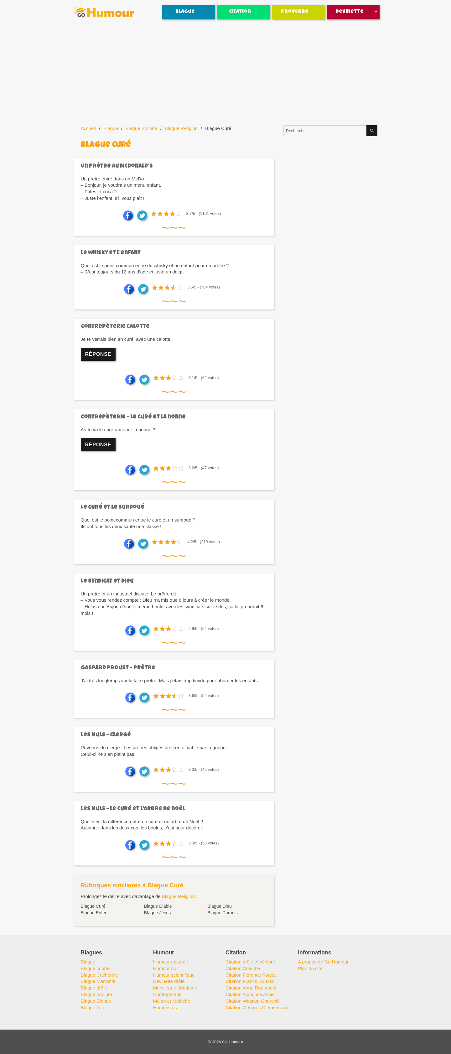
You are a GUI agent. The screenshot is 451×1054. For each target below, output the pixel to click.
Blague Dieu (219, 906)
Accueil (88, 128)
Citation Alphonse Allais (250, 994)
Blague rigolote (96, 994)
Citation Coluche (243, 968)
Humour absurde (170, 961)
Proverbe (294, 11)
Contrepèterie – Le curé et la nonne (133, 417)
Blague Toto (93, 1007)
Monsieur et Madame (175, 987)
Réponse (98, 354)
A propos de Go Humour (323, 961)
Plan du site (310, 968)
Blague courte (95, 968)
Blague (185, 11)
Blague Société (141, 128)
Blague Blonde (96, 1001)
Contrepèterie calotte (115, 327)
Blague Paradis (222, 912)
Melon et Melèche (171, 1001)
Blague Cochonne (99, 975)
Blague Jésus (157, 912)
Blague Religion (181, 128)
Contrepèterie (167, 994)
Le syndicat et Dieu (107, 581)
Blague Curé (93, 906)
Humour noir (166, 968)
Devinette (349, 11)
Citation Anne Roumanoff (252, 987)
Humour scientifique (174, 975)
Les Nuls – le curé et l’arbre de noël (133, 809)
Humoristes (165, 1007)
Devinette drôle (169, 981)
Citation (240, 11)
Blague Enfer (93, 912)
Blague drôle (94, 987)
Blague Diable (158, 906)
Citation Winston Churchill (252, 1001)
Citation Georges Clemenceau (257, 1007)
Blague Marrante (98, 981)
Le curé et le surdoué (112, 507)
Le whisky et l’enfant (111, 253)
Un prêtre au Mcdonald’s (117, 166)
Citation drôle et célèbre (250, 961)
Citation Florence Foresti (251, 975)
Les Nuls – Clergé (106, 735)
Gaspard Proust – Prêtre (118, 668)
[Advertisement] (227, 73)
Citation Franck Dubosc (250, 981)
